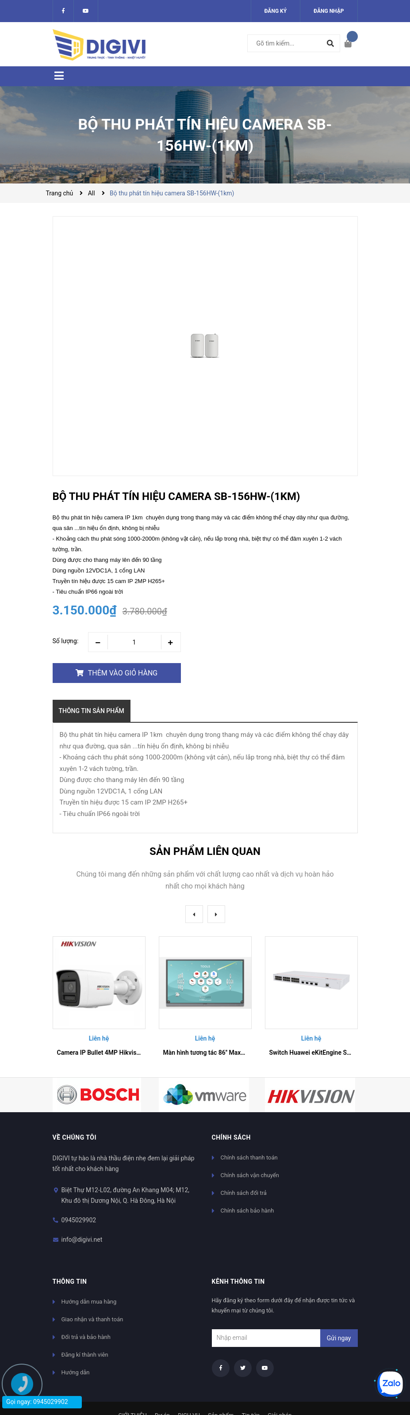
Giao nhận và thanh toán (92, 1319)
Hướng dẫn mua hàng (89, 1301)
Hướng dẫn (75, 1372)
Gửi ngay (339, 1338)
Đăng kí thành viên (84, 1354)
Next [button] (216, 914)
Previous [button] (194, 914)
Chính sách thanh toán (249, 1157)
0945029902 (78, 1220)
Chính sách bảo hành (247, 1210)
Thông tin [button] (70, 1281)
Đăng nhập (329, 11)
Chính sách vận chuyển (250, 1175)
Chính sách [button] (231, 1137)
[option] (99, 1000)
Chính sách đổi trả (244, 1193)
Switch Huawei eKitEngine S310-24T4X (323, 1052)
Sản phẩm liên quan (205, 851)
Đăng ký (275, 11)
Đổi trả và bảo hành (86, 1337)
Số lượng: (66, 641)
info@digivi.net (82, 1239)
